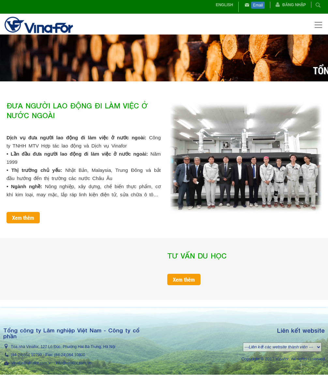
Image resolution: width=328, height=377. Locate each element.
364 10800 (76, 355)
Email (258, 5)
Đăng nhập (294, 5)
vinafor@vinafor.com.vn (31, 363)
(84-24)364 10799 (26, 355)
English (224, 5)
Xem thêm (23, 217)
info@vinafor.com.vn (73, 363)
